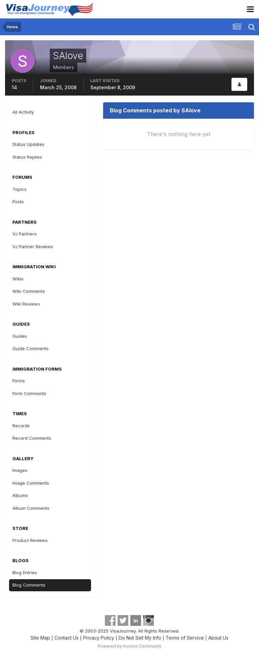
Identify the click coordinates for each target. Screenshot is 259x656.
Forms (18, 380)
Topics (19, 189)
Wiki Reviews (26, 304)
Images (20, 470)
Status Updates (28, 144)
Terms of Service (185, 638)
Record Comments (31, 438)
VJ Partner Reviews (32, 246)
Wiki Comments (28, 291)
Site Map (40, 638)
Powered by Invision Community (130, 646)
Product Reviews (30, 540)
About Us (218, 638)
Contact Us (66, 638)
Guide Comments (30, 348)
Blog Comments (28, 585)
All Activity (23, 112)
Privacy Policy (98, 638)
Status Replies (27, 157)
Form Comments (29, 393)
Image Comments (30, 483)
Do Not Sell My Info (140, 638)
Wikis (18, 278)
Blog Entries (24, 572)
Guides (19, 336)
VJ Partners (24, 233)
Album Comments (30, 508)
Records (21, 425)
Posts (18, 201)
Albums (20, 495)
